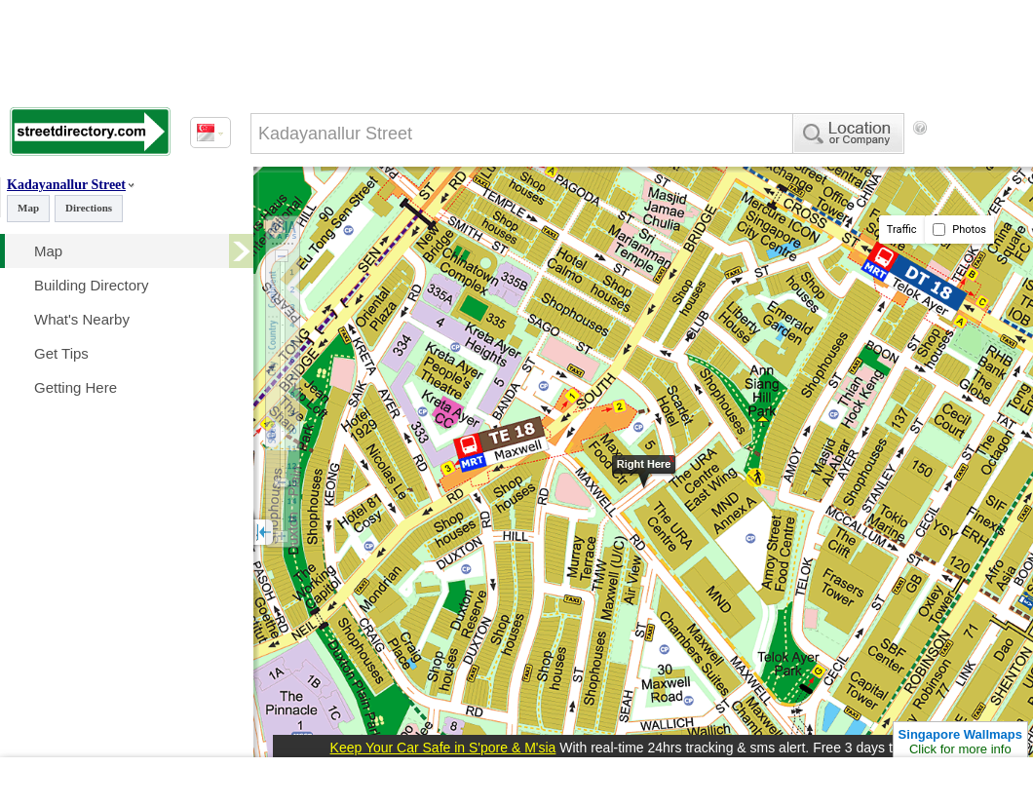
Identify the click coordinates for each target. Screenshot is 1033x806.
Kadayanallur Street (66, 184)
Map (28, 207)
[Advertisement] (331, 207)
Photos (959, 229)
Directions (88, 207)
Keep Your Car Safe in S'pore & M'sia (443, 747)
